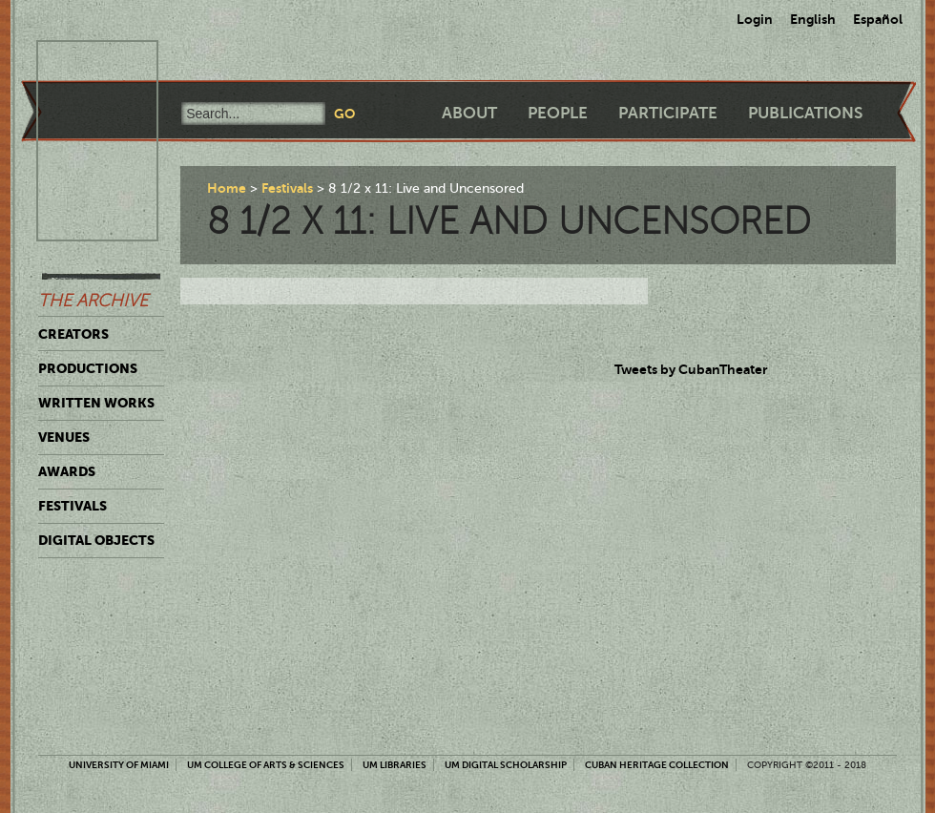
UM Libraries (394, 765)
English (813, 19)
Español (878, 19)
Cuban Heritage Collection (657, 765)
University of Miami (119, 765)
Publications (805, 113)
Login (755, 19)
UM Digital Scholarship (506, 765)
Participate (667, 113)
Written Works (96, 402)
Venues (64, 437)
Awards (66, 471)
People (558, 113)
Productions (87, 368)
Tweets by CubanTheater (691, 369)
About (469, 113)
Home (226, 188)
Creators (73, 334)
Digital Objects (96, 540)
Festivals (72, 505)
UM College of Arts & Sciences (265, 765)
